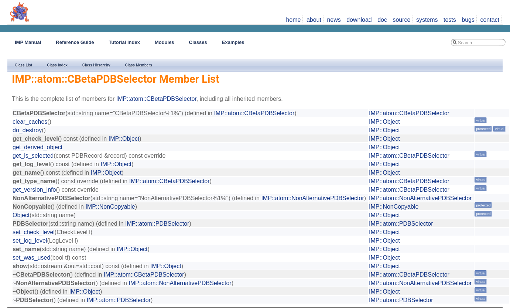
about (314, 20)
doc (382, 20)
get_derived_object (37, 147)
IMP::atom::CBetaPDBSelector (156, 99)
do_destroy (27, 130)
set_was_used (31, 257)
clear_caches (30, 122)
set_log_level (30, 240)
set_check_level (34, 232)
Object (21, 215)
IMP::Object (384, 122)
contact (489, 20)
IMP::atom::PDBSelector (157, 223)
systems (427, 20)
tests (450, 20)
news (333, 20)
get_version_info (34, 189)
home (293, 20)
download (359, 20)
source (401, 20)
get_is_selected (33, 156)
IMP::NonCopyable (110, 206)
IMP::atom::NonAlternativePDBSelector (312, 198)
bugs (468, 20)
